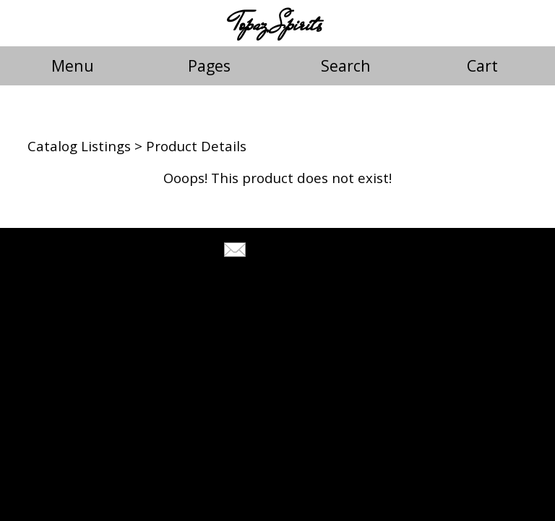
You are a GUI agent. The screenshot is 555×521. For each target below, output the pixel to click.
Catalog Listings (79, 146)
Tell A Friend (290, 251)
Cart (482, 65)
